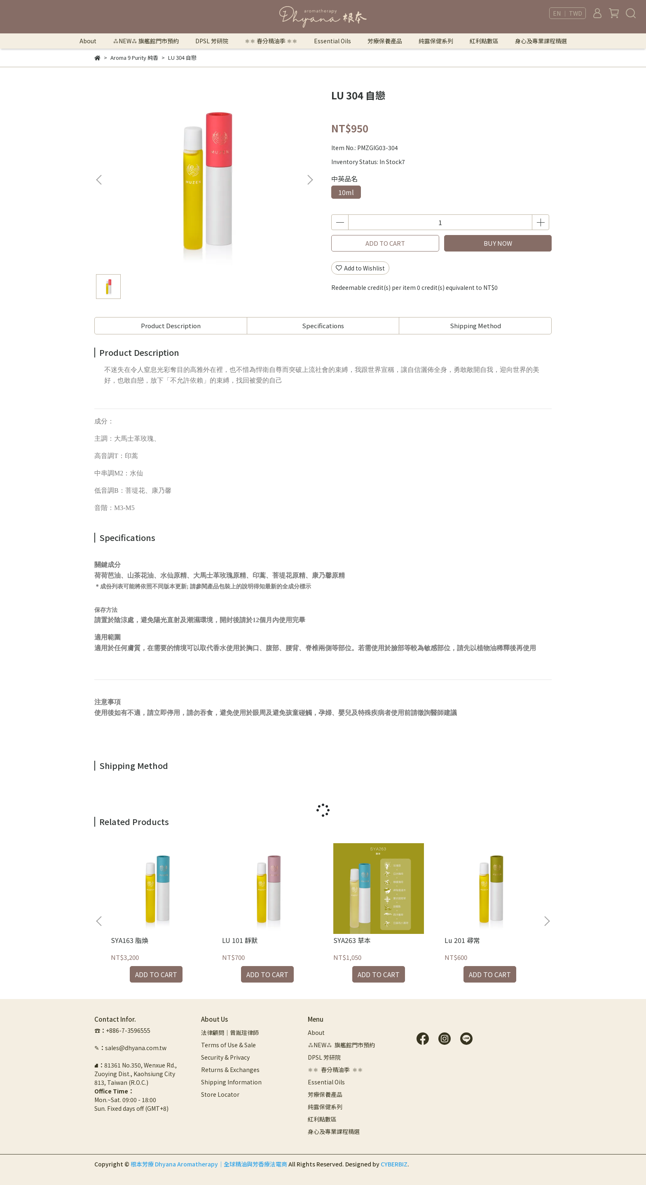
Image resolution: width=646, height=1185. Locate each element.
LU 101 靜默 (240, 940)
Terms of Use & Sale (228, 1045)
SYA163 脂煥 (129, 940)
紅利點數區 (484, 41)
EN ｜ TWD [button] (567, 13)
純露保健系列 (436, 41)
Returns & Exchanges (230, 1069)
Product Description (171, 325)
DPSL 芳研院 (211, 41)
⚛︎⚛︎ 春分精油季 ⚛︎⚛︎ (271, 41)
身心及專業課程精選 (541, 41)
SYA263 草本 (352, 940)
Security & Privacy (225, 1057)
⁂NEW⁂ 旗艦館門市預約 (146, 41)
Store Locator (220, 1094)
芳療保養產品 (384, 41)
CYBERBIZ (394, 1164)
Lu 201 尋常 (462, 940)
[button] (310, 180)
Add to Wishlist (360, 268)
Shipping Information (231, 1082)
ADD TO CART (385, 243)
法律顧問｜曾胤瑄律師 (230, 1032)
